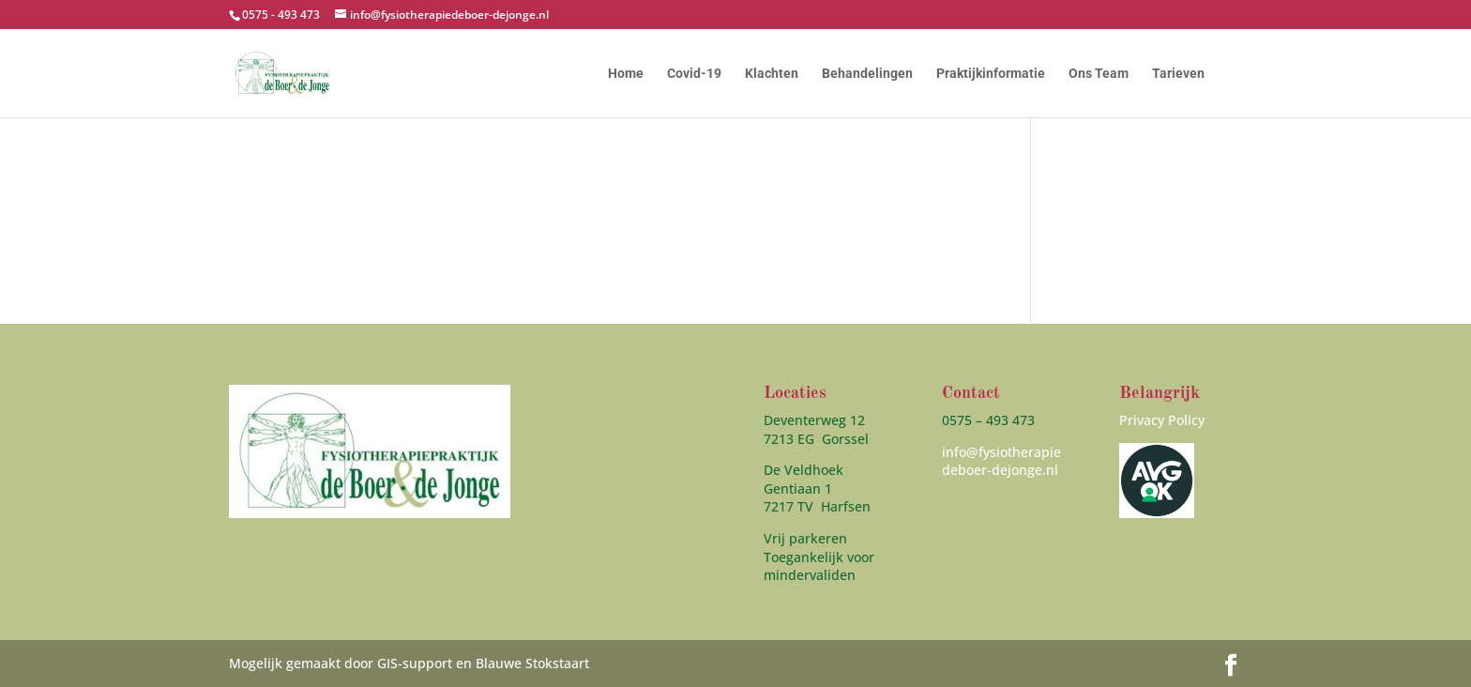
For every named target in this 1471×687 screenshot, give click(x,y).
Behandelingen (867, 74)
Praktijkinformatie (990, 74)
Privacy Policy (1162, 420)
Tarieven (1178, 74)
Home (626, 74)
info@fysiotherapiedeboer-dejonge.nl (1001, 461)
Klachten (771, 74)
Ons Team (1099, 74)
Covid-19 (694, 74)
